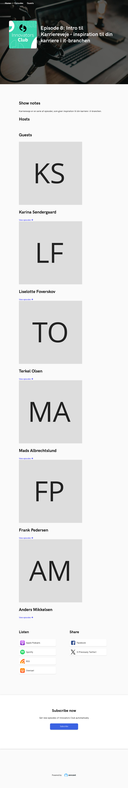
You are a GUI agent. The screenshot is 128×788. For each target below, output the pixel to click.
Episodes (18, 3)
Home (8, 3)
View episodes (26, 220)
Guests (30, 3)
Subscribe (64, 726)
